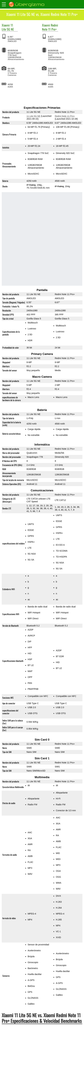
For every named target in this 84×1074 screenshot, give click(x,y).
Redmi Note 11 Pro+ (50, 27)
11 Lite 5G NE (8, 27)
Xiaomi (6, 25)
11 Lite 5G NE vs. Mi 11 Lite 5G (22, 1048)
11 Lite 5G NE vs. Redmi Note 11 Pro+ (26, 1041)
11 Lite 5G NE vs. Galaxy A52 (21, 1061)
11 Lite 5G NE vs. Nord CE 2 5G (22, 1055)
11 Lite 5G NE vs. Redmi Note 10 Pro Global (29, 1068)
